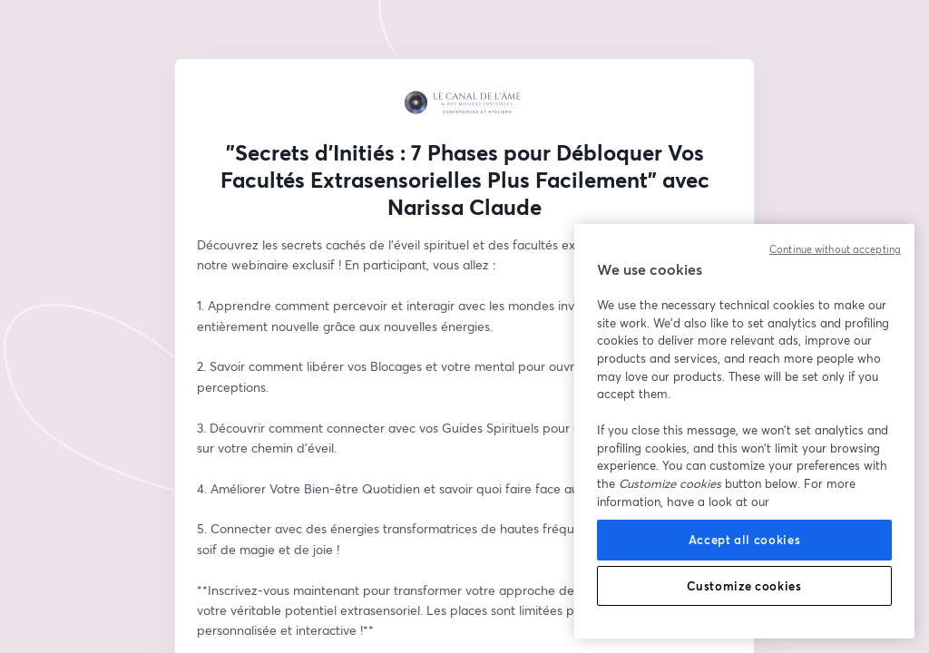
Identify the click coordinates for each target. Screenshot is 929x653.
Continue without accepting (835, 249)
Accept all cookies (745, 539)
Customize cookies (744, 586)
